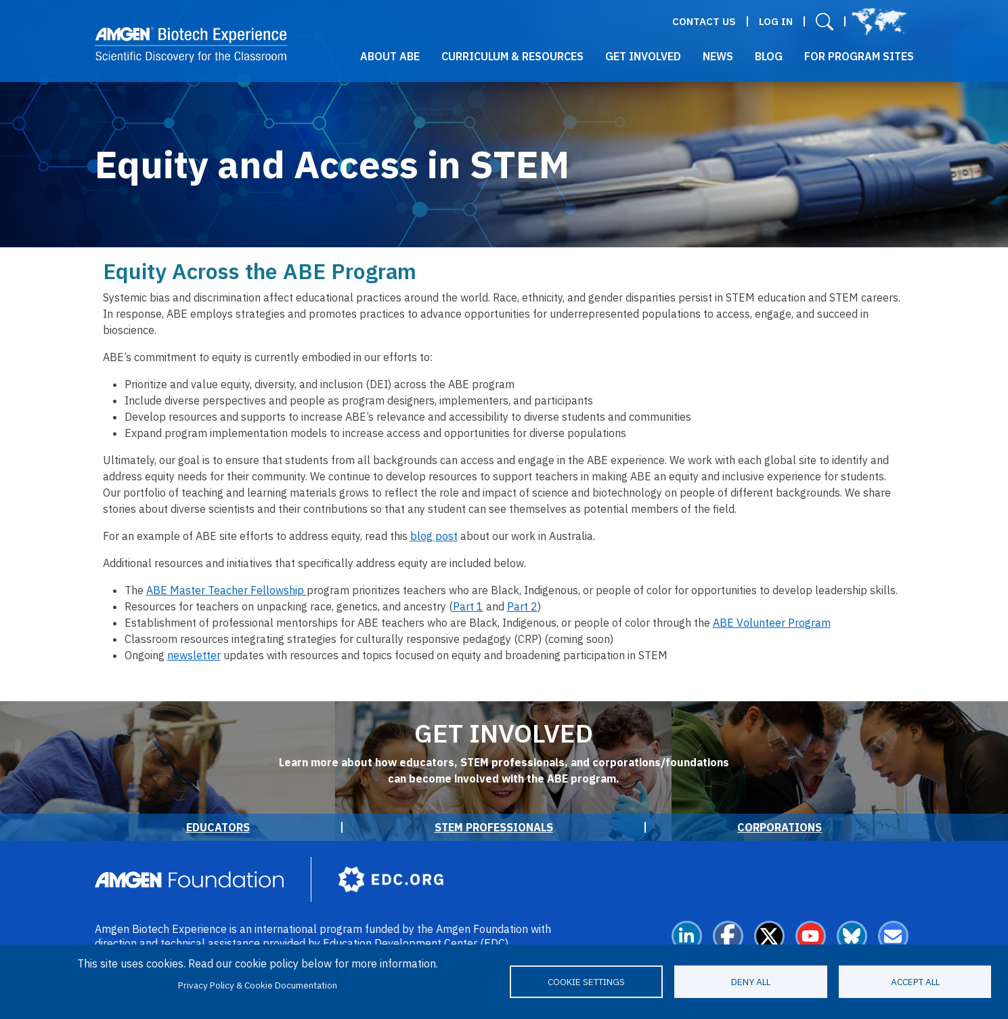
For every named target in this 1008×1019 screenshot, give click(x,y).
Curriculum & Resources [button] (512, 56)
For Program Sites (859, 56)
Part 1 (468, 606)
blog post (434, 536)
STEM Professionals (494, 827)
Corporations (779, 827)
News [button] (718, 56)
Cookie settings (586, 982)
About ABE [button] (390, 56)
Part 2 (522, 606)
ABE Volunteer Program (772, 622)
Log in (776, 21)
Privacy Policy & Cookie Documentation (257, 985)
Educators (218, 827)
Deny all (750, 982)
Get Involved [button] (643, 56)
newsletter (194, 655)
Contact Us (704, 21)
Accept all (915, 982)
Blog (769, 56)
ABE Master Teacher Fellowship (226, 590)
